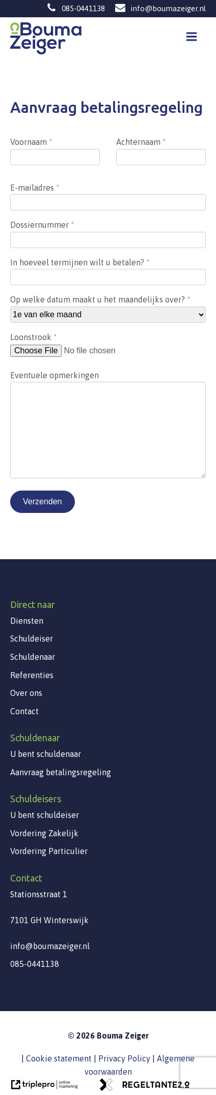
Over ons (26, 692)
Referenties (31, 675)
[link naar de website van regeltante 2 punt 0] (143, 1087)
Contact (24, 711)
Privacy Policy (124, 1058)
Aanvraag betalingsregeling (60, 772)
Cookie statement (59, 1058)
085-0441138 (83, 8)
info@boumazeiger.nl (168, 8)
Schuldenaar (32, 656)
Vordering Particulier (49, 851)
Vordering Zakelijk (44, 833)
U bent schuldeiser (44, 814)
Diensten (26, 620)
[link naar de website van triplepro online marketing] (44, 1087)
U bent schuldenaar (45, 753)
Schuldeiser (31, 638)
